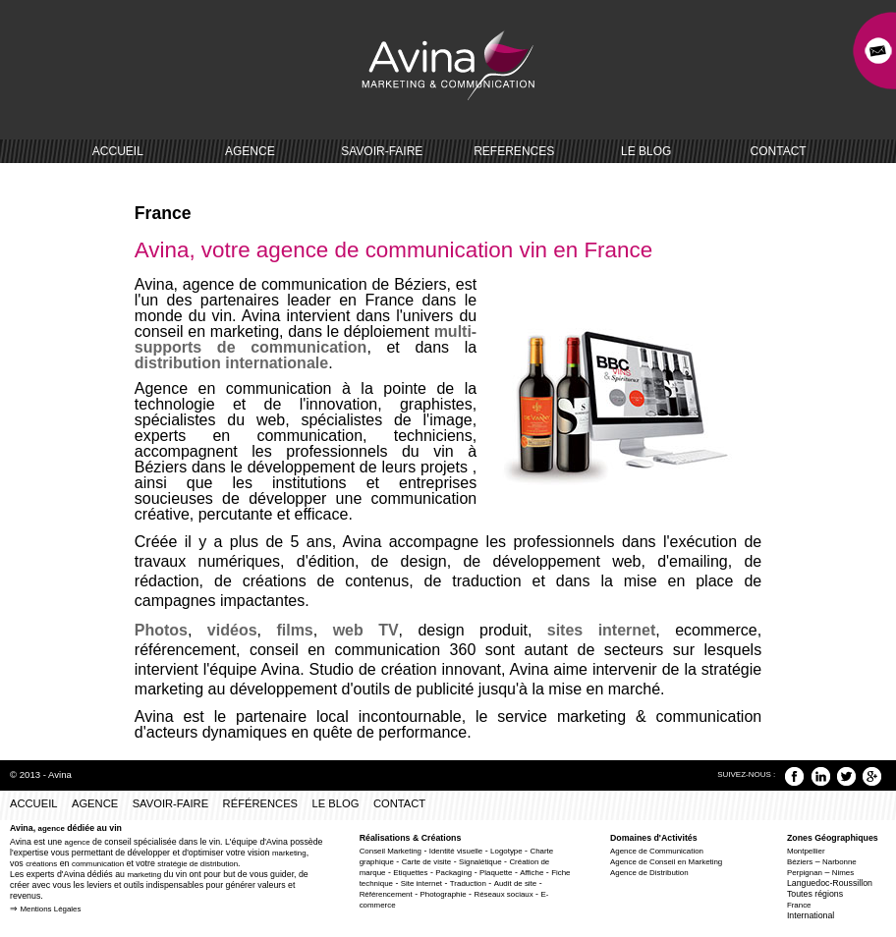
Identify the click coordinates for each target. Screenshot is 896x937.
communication (98, 863)
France (799, 905)
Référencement (386, 894)
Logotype (506, 851)
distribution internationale (231, 363)
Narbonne (839, 861)
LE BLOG (646, 151)
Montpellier (806, 851)
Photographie (443, 894)
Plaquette (495, 872)
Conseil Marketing (390, 851)
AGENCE (250, 151)
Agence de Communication (656, 851)
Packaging (453, 872)
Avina (60, 774)
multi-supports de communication (305, 339)
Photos (161, 630)
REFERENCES (514, 151)
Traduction (468, 883)
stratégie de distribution (197, 863)
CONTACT (779, 151)
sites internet (601, 630)
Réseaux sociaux (503, 894)
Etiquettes (410, 872)
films (294, 630)
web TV (366, 630)
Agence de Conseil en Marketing (666, 861)
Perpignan (804, 872)
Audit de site (515, 883)
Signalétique (480, 861)
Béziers (799, 861)
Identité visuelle (456, 851)
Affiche (531, 872)
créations (41, 863)
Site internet (421, 883)
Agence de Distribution (649, 872)
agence (51, 828)
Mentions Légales (50, 909)
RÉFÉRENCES (260, 803)
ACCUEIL (117, 151)
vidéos (224, 630)
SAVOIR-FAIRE (381, 151)
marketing (289, 853)
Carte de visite (427, 861)
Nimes (843, 872)
